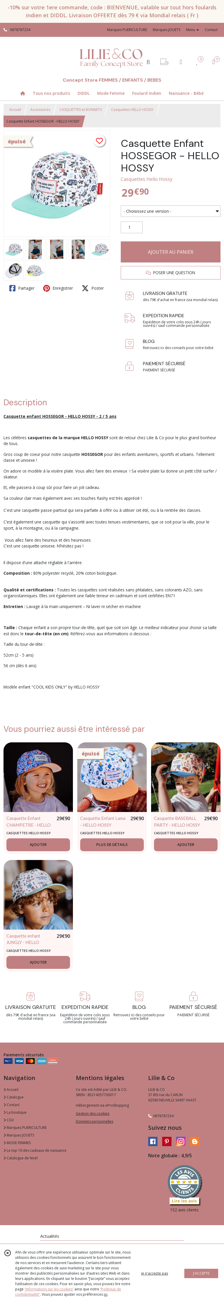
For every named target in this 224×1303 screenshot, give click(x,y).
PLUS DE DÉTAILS (112, 844)
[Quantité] (132, 227)
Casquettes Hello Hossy (146, 179)
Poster (93, 288)
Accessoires (40, 109)
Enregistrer (58, 288)
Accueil (15, 109)
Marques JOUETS (19, 1135)
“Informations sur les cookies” (49, 1289)
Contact (211, 29)
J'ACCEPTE (201, 1273)
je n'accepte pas (154, 1273)
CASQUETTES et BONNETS (81, 109)
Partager (21, 288)
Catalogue (14, 1097)
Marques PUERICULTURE (25, 1127)
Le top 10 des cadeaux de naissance (35, 1150)
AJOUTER (38, 844)
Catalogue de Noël (21, 1158)
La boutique (15, 1112)
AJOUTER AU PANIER (170, 252)
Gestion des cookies (92, 1113)
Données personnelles (94, 1121)
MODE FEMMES (17, 1142)
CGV (9, 1119)
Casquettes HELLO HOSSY (132, 109)
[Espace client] (181, 61)
